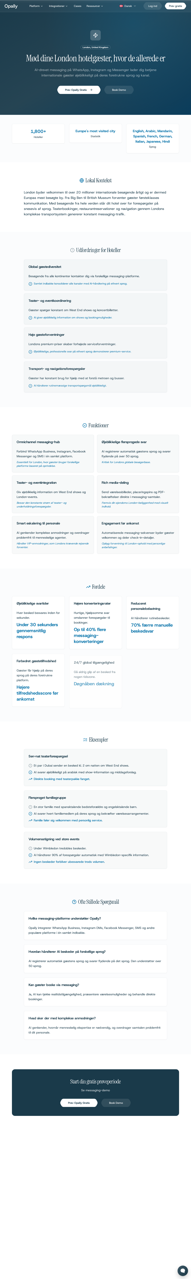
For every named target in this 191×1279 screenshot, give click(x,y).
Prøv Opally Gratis (79, 91)
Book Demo (119, 91)
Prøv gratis (175, 6)
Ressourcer (95, 6)
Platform (36, 6)
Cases (77, 6)
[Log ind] (152, 6)
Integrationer (58, 6)
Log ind (152, 6)
